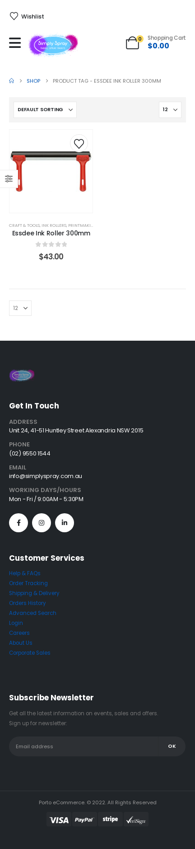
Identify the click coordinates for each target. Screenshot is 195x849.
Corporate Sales (30, 653)
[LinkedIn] (64, 522)
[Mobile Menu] (17, 43)
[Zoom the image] (21, 374)
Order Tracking (28, 583)
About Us (20, 643)
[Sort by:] (45, 110)
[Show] (170, 110)
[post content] (51, 171)
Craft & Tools (24, 225)
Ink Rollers (54, 225)
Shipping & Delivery (34, 593)
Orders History (27, 603)
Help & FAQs (25, 573)
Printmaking (82, 225)
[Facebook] (18, 522)
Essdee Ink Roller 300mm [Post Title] (51, 233)
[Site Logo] (53, 45)
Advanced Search (32, 613)
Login (16, 623)
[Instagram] (41, 522)
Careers (19, 633)
